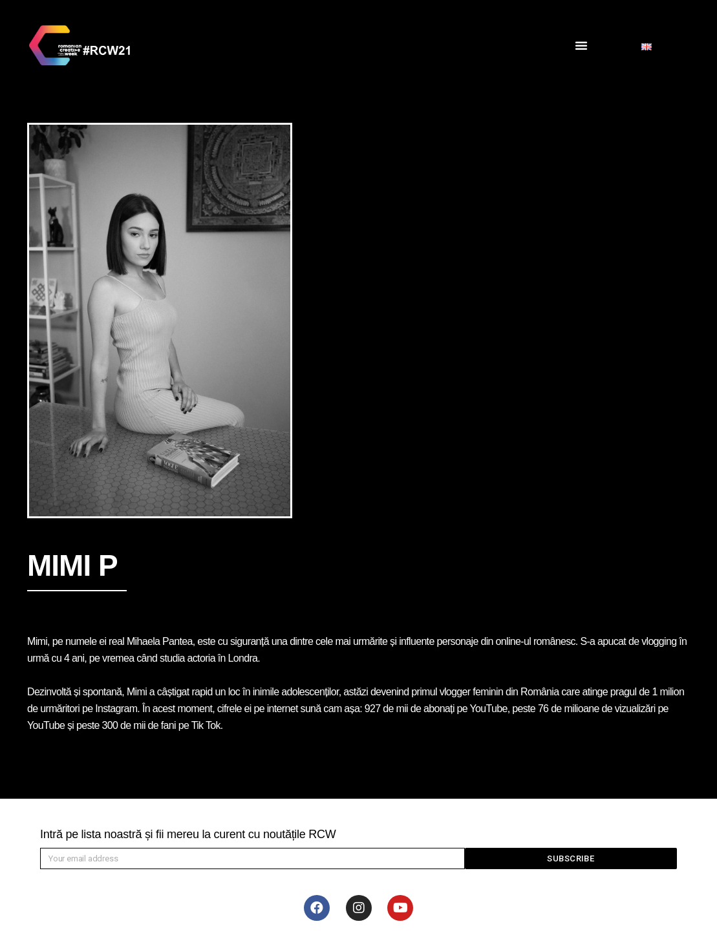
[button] (581, 45)
